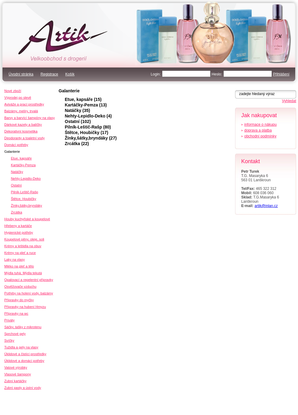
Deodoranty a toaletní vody (24, 138)
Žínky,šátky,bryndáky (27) (91, 138)
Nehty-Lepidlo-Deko (26, 178)
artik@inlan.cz (266, 206)
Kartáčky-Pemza (23, 165)
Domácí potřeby (16, 145)
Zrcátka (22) (77, 143)
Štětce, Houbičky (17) (86, 132)
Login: (156, 74)
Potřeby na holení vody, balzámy (28, 293)
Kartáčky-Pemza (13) (86, 104)
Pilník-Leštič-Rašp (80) (88, 127)
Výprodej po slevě (17, 97)
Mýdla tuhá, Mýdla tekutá (23, 273)
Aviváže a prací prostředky (24, 104)
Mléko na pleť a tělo (19, 266)
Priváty (9, 320)
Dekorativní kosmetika (20, 131)
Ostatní (16, 185)
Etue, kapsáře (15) (83, 99)
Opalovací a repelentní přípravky (28, 280)
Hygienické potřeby (18, 232)
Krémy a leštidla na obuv (22, 246)
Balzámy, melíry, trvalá (21, 111)
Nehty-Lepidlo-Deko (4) (88, 115)
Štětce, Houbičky (23, 199)
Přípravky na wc (16, 313)
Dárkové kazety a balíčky (23, 124)
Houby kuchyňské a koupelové (27, 219)
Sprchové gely (15, 334)
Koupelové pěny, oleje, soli (24, 239)
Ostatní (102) (78, 121)
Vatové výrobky (15, 367)
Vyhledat (289, 101)
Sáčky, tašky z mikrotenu (22, 327)
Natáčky (17, 172)
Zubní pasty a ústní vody (22, 388)
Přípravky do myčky (19, 300)
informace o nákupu (260, 124)
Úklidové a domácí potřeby (24, 361)
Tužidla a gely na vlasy (21, 347)
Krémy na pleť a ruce (20, 253)
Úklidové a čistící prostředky (25, 354)
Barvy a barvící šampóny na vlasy (29, 118)
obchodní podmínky (260, 136)
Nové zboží (12, 91)
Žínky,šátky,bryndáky (26, 205)
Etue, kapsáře (21, 158)
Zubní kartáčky (15, 381)
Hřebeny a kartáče (18, 226)
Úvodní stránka (21, 74)
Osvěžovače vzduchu (20, 286)
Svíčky (9, 340)
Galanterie (69, 90)
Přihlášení (281, 74)
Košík (70, 74)
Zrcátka (16, 212)
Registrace (49, 74)
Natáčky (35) (77, 110)
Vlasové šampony (17, 374)
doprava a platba (258, 130)
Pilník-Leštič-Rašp (24, 192)
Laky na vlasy (14, 259)
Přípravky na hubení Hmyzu (25, 307)
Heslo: (217, 74)
